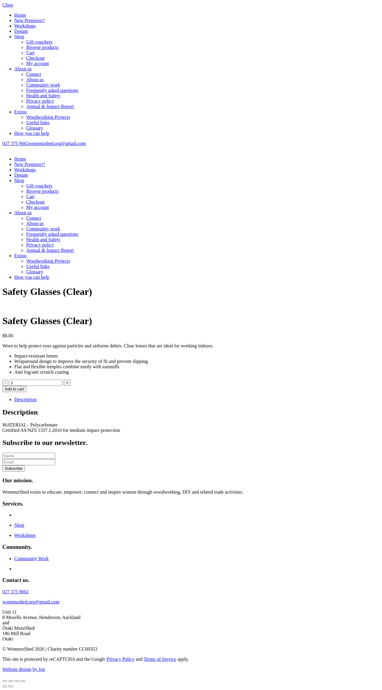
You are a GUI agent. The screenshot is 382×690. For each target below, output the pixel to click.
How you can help (31, 133)
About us (23, 68)
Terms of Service (160, 659)
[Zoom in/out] (4, 681)
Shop (19, 36)
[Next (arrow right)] (10, 686)
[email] (28, 462)
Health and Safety (43, 95)
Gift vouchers (39, 41)
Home (20, 15)
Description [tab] (25, 399)
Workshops (25, 25)
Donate (21, 31)
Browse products (42, 47)
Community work (43, 84)
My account (37, 63)
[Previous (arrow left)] (4, 686)
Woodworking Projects (48, 117)
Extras (20, 111)
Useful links (38, 122)
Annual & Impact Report (50, 106)
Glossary (34, 127)
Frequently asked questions (52, 90)
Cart (30, 52)
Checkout (35, 58)
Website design (16, 669)
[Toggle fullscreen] (10, 681)
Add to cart (14, 389)
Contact (33, 74)
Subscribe (13, 468)
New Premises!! (29, 20)
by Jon (39, 669)
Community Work (31, 558)
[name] (28, 456)
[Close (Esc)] (22, 681)
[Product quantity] (36, 383)
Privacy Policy (121, 659)
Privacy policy (40, 101)
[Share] (16, 681)
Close (7, 4)
